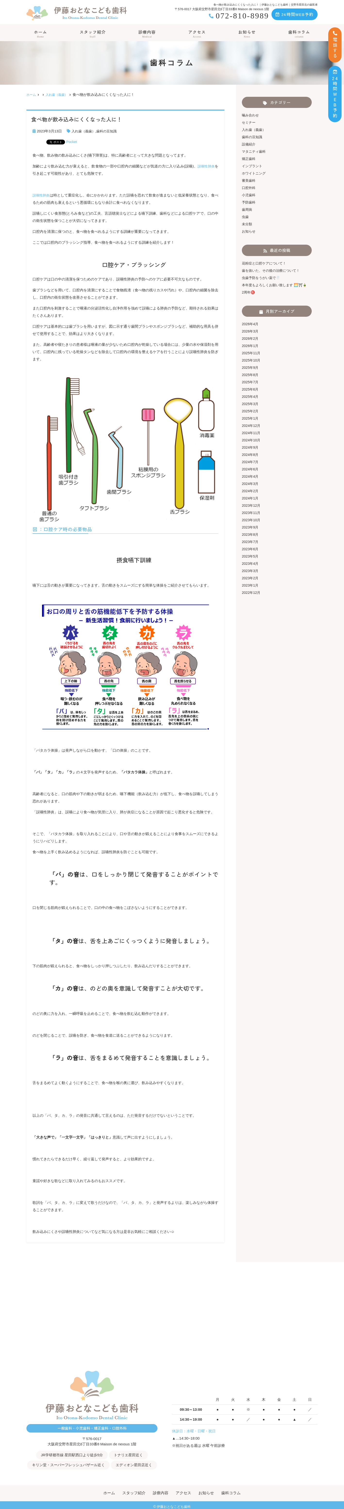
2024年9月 (250, 447)
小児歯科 (249, 195)
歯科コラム (299, 34)
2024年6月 (250, 469)
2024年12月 (251, 425)
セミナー (249, 122)
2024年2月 (250, 491)
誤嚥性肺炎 (205, 166)
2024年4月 (250, 476)
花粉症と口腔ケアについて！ (265, 263)
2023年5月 (250, 556)
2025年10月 (251, 360)
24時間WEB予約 (295, 14)
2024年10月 (251, 440)
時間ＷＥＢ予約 (335, 94)
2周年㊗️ (249, 292)
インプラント (253, 166)
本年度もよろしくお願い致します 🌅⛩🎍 (276, 285)
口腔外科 (249, 188)
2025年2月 (250, 411)
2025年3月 (250, 404)
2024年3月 (250, 484)
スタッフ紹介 (92, 34)
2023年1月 (250, 585)
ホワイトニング (254, 173)
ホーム (40, 34)
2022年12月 (251, 592)
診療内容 (147, 34)
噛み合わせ (251, 115)
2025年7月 (250, 382)
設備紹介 (249, 144)
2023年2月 (250, 578)
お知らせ (247, 34)
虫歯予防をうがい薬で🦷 (262, 278)
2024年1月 (250, 498)
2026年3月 (250, 331)
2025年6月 (250, 389)
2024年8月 (250, 455)
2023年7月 (250, 542)
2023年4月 (250, 563)
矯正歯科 (249, 159)
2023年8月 (250, 534)
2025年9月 (250, 367)
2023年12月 (251, 505)
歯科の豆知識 (109, 131)
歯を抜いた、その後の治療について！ (273, 270)
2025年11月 (251, 353)
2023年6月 (250, 549)
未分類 (247, 224)
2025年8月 (250, 375)
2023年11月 (251, 513)
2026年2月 (250, 338)
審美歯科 (249, 180)
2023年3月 (250, 571)
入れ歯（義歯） (84, 131)
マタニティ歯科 (254, 151)
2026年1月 (250, 346)
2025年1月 (250, 418)
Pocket (71, 142)
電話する (335, 45)
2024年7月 (250, 462)
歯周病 (247, 209)
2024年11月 (251, 433)
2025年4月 (250, 396)
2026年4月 (250, 324)
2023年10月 (251, 520)
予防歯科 (249, 202)
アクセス (197, 34)
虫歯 (245, 217)
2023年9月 (250, 527)
